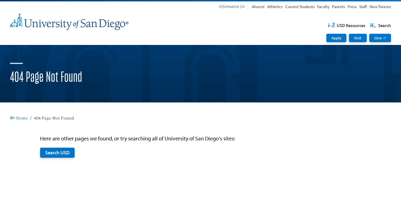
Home (19, 118)
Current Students (300, 6)
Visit (357, 37)
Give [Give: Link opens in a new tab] (378, 37)
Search (380, 25)
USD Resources (346, 25)
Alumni (258, 6)
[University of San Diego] (69, 21)
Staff (363, 6)
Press (352, 6)
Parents (338, 6)
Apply (336, 37)
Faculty (323, 6)
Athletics (275, 6)
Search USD (57, 152)
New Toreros (380, 6)
